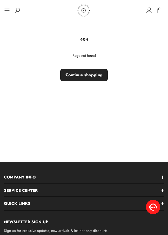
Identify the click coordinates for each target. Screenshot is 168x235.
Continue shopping (84, 75)
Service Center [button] (21, 190)
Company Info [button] (20, 177)
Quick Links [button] (17, 203)
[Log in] (149, 10)
